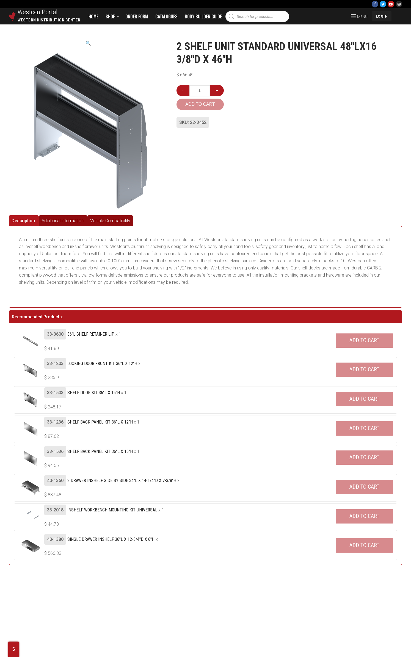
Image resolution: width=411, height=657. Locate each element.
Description (23, 220)
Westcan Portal (38, 12)
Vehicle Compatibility (110, 220)
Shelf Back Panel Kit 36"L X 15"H (100, 451)
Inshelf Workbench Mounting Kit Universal (112, 510)
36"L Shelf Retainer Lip (90, 334)
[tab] (24, 220)
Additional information (63, 220)
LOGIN (382, 16)
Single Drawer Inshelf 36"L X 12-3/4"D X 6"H (111, 539)
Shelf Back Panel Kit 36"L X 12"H (100, 422)
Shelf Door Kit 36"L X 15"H (93, 392)
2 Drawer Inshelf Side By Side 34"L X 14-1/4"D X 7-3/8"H (121, 480)
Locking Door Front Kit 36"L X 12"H (102, 363)
